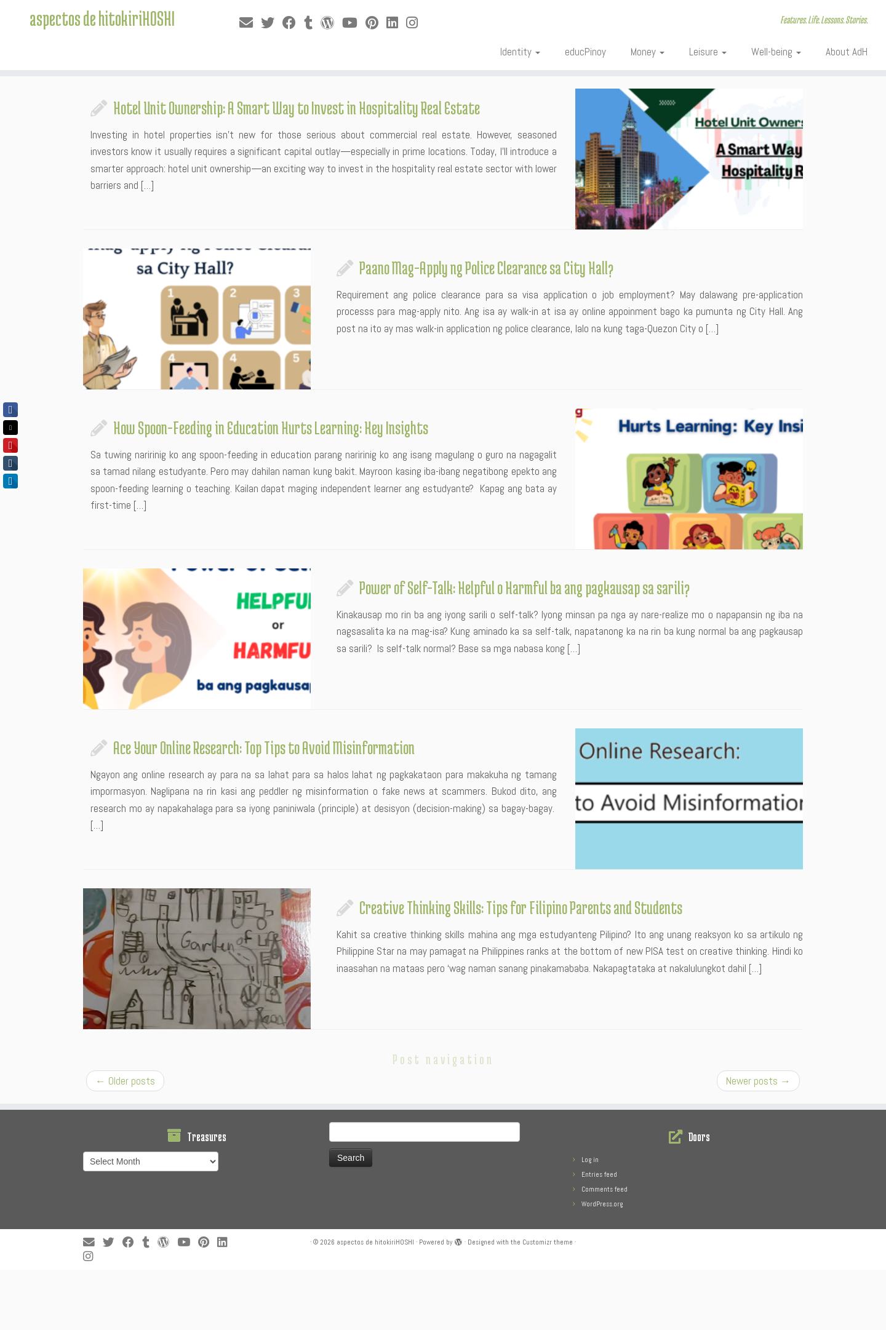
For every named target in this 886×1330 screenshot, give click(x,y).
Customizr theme (547, 1242)
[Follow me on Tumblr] (312, 23)
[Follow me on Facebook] (293, 23)
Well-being (776, 51)
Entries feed (599, 1174)
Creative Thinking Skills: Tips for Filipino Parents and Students (520, 907)
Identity (520, 51)
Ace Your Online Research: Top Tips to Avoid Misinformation (264, 747)
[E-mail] (250, 23)
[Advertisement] (298, 1297)
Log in (590, 1159)
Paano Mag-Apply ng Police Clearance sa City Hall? (486, 267)
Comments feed (604, 1189)
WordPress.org (602, 1204)
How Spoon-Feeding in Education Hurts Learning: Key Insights (270, 427)
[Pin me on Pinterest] (375, 23)
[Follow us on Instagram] (416, 23)
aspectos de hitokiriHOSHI (102, 21)
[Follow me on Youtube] (353, 23)
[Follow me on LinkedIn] (396, 23)
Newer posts (758, 1081)
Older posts (125, 1081)
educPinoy (585, 51)
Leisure (708, 51)
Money (647, 51)
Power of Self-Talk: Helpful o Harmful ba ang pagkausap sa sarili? (524, 587)
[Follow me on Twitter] (271, 23)
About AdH (847, 51)
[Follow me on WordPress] (331, 23)
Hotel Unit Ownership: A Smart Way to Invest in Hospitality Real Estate (296, 107)
